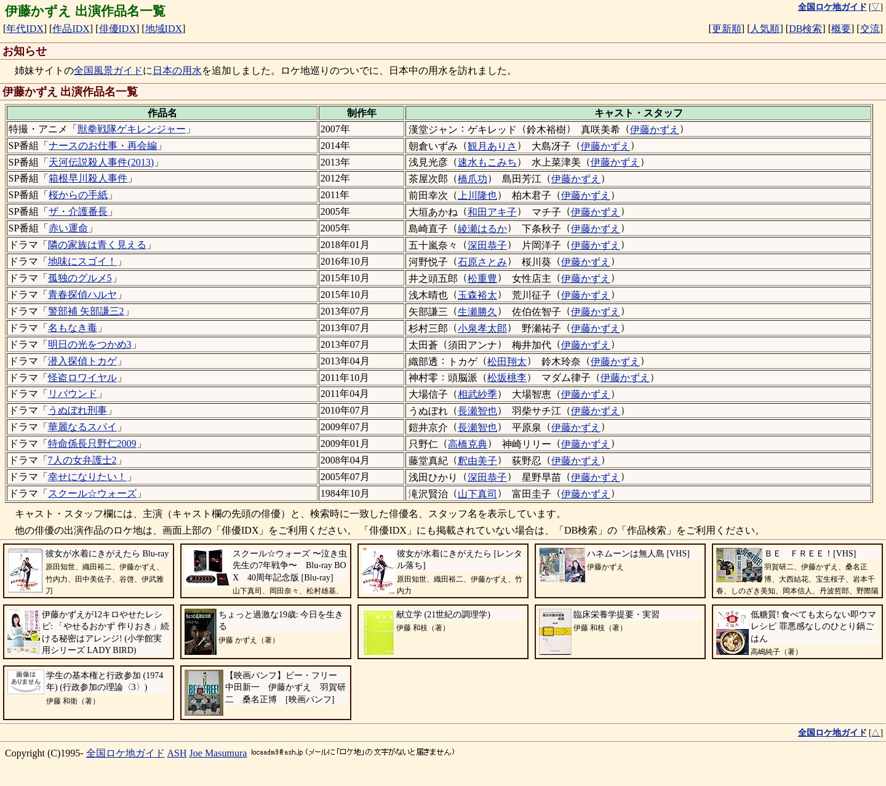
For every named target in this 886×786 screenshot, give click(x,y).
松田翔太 (507, 361)
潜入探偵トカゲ (82, 361)
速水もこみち (487, 162)
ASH (177, 753)
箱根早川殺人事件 (88, 178)
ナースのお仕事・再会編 (103, 145)
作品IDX (70, 28)
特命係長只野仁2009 (92, 443)
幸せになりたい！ (87, 476)
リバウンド (72, 393)
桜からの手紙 (78, 195)
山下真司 (477, 494)
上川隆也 (477, 195)
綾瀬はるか (482, 228)
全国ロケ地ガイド (125, 753)
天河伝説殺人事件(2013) (101, 162)
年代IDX (24, 28)
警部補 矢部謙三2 (86, 311)
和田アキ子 (492, 212)
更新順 (726, 28)
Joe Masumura (218, 753)
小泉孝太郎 (482, 328)
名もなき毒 (72, 328)
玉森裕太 (477, 295)
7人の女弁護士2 (82, 460)
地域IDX (163, 28)
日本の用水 (177, 70)
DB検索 (805, 28)
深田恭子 (487, 245)
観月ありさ (492, 146)
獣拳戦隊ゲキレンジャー (132, 129)
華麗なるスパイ (82, 427)
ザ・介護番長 (78, 211)
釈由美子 (477, 460)
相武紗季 (477, 394)
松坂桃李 (507, 377)
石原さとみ (482, 262)
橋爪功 (472, 179)
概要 (841, 28)
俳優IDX (117, 28)
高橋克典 (467, 444)
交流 (870, 28)
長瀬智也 (477, 411)
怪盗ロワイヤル (82, 377)
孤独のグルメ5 (80, 278)
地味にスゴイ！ (82, 261)
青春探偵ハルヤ (82, 294)
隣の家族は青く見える (97, 244)
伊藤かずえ (654, 129)
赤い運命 (68, 228)
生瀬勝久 (477, 312)
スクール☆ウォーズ (92, 493)
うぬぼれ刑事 (77, 410)
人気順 (765, 28)
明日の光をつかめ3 (90, 344)
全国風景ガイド (108, 70)
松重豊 (482, 278)
